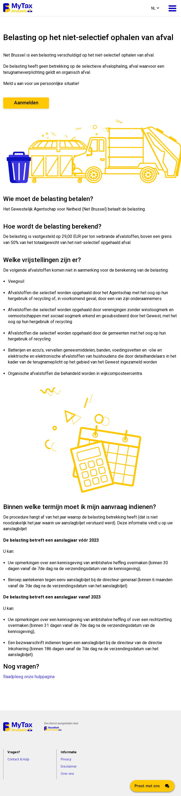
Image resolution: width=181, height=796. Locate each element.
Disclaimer (69, 766)
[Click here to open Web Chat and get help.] (152, 786)
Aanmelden (26, 102)
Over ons (67, 774)
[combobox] (155, 8)
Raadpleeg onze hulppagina (29, 676)
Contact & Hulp (18, 759)
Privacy (66, 759)
